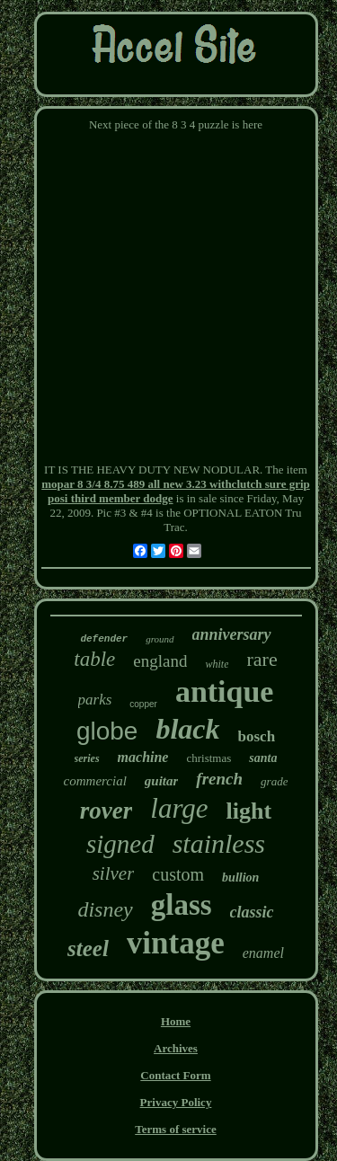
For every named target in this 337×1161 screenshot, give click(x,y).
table (94, 659)
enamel (263, 953)
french (219, 778)
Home (176, 1021)
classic (252, 912)
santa (263, 758)
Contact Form (175, 1075)
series (87, 758)
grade (274, 781)
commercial (95, 781)
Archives (176, 1048)
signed (120, 843)
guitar (162, 781)
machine (143, 757)
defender (104, 639)
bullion (240, 877)
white (216, 664)
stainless (219, 843)
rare (261, 659)
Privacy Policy (176, 1102)
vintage (176, 943)
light (249, 811)
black (187, 729)
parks (95, 699)
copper (143, 704)
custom (178, 874)
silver (114, 873)
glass (181, 905)
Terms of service (176, 1129)
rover (106, 810)
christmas (208, 758)
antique (224, 691)
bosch (257, 736)
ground (159, 639)
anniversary (231, 634)
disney (104, 909)
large (179, 808)
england (160, 660)
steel (88, 948)
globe (107, 731)
